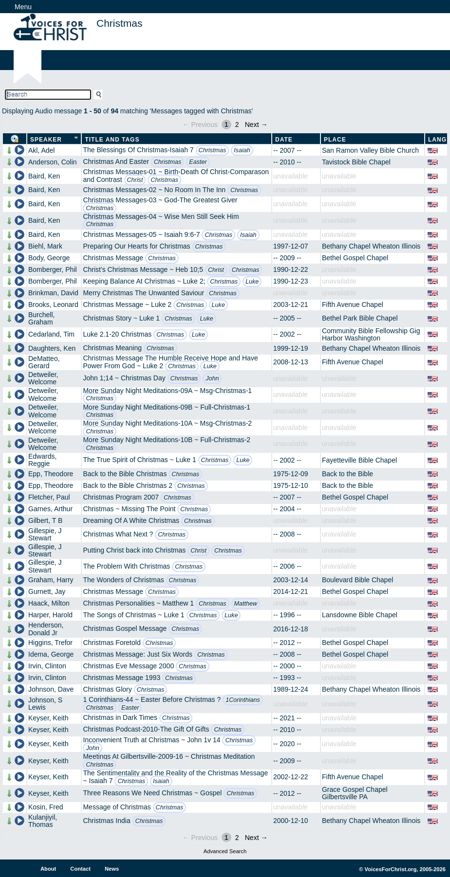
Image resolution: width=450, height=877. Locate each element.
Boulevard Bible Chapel (357, 580)
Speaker (46, 139)
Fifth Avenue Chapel (352, 304)
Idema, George (51, 654)
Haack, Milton (49, 603)
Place (335, 139)
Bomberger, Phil (52, 269)
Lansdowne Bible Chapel (359, 615)
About (48, 869)
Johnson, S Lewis (45, 703)
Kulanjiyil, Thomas (42, 820)
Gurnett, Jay (46, 591)
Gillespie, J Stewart (44, 534)
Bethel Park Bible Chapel (360, 318)
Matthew (246, 603)
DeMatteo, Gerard (44, 362)
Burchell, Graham (41, 318)
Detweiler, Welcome (43, 378)
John (212, 378)
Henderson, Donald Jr (45, 628)
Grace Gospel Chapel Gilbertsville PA (355, 793)
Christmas (212, 150)
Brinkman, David (53, 293)
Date (284, 139)
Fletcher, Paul (49, 497)
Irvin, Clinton (47, 666)
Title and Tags (112, 139)
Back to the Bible (347, 474)
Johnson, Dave (51, 689)
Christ (135, 180)
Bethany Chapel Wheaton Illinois (371, 246)
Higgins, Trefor (50, 642)
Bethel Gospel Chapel (355, 258)
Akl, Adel (41, 150)
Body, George (49, 258)
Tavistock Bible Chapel (356, 162)
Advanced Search (225, 851)
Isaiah (242, 150)
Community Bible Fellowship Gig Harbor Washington (371, 334)
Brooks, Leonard (53, 304)
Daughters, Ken (51, 348)
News (112, 869)
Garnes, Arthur (50, 509)
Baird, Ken (44, 176)
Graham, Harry (51, 580)
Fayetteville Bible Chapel (359, 460)
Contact (80, 869)
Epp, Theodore (50, 474)
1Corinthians (242, 700)
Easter (197, 162)
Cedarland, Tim (51, 334)
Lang (437, 139)
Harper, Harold (50, 615)
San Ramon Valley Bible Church (370, 150)
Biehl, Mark (45, 246)
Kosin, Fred (45, 807)
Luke (252, 281)
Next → (256, 124)
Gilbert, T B (45, 520)
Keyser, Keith (48, 718)
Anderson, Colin (52, 162)
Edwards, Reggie (42, 459)
